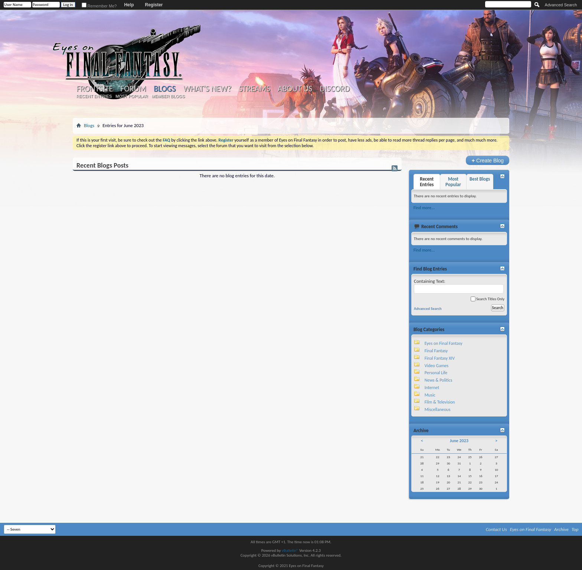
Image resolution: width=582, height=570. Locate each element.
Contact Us (496, 529)
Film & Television (440, 402)
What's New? (207, 89)
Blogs (165, 89)
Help (129, 4)
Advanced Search (561, 5)
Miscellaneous (438, 409)
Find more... (424, 207)
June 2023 (459, 440)
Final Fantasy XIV (440, 358)
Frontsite (94, 89)
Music (430, 395)
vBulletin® (290, 550)
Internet (432, 387)
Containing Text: (459, 286)
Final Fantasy (436, 350)
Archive (561, 529)
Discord (335, 89)
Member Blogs (167, 96)
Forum (133, 89)
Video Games (436, 365)
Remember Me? (99, 6)
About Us (295, 89)
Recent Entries (94, 96)
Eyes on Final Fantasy (443, 343)
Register (154, 4)
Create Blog (487, 160)
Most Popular (131, 96)
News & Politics (438, 380)
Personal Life (436, 372)
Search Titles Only (487, 299)
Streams (254, 89)
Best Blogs (480, 179)
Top (575, 529)
